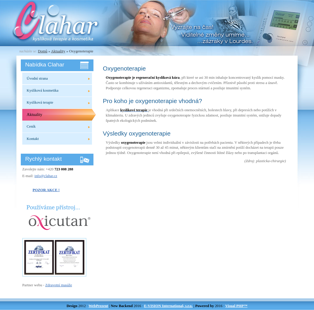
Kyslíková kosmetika (42, 90)
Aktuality (58, 51)
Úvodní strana (37, 78)
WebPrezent (98, 306)
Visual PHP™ (236, 306)
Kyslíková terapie (40, 102)
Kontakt (33, 139)
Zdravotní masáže (58, 285)
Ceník (31, 126)
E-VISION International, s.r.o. (168, 306)
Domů (42, 51)
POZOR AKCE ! (46, 190)
